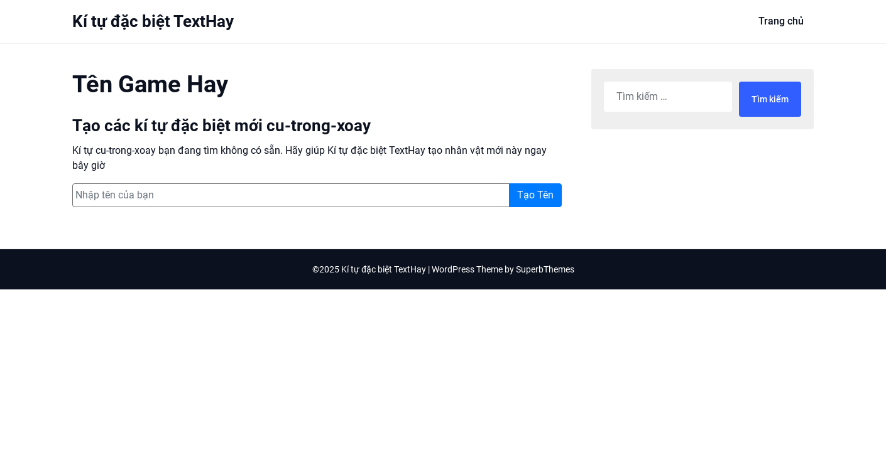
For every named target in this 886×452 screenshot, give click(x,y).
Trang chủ (781, 21)
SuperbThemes (545, 269)
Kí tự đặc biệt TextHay (153, 21)
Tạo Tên (535, 195)
